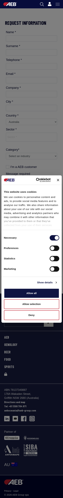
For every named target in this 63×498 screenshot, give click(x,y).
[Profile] (49, 4)
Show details (45, 282)
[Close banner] (58, 180)
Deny (31, 315)
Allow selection (31, 304)
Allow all (31, 293)
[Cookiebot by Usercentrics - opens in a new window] (38, 180)
